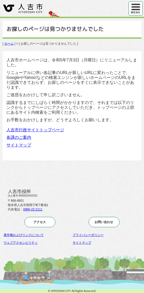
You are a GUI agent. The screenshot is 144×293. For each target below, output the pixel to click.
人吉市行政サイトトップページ (35, 130)
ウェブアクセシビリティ (21, 243)
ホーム (9, 43)
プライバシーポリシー (88, 235)
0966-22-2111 (33, 209)
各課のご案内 (18, 137)
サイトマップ (18, 145)
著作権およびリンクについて (24, 235)
